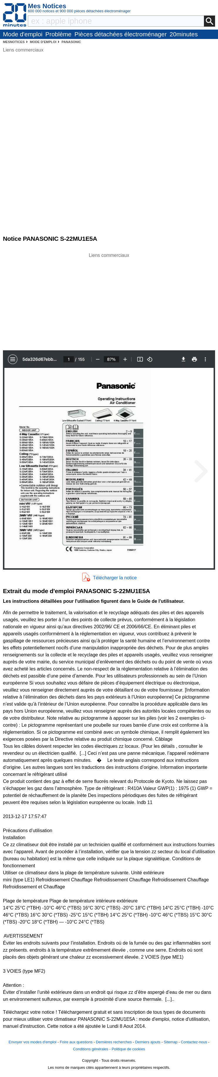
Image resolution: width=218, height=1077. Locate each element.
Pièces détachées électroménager (121, 34)
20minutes (184, 34)
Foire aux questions (76, 1042)
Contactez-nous (194, 1042)
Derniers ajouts (147, 1042)
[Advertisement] (109, 300)
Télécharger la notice (115, 577)
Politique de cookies (128, 1049)
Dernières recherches (114, 1042)
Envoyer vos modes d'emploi (32, 1042)
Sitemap (171, 1042)
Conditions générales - (92, 1049)
